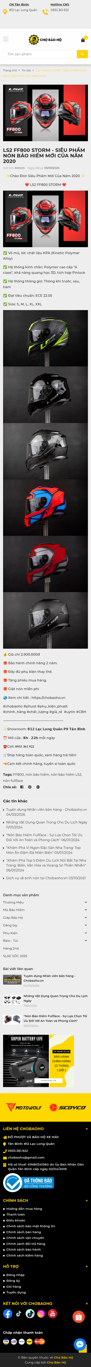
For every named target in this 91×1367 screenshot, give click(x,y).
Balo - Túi (10, 941)
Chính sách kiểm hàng (24, 1255)
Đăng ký (13, 1281)
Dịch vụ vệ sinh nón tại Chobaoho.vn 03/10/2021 (46, 878)
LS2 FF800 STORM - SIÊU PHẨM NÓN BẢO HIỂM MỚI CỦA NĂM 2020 (44, 155)
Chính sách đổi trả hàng (25, 1244)
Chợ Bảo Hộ (56, 1362)
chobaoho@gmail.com (26, 1157)
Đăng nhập (15, 1275)
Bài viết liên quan (18, 969)
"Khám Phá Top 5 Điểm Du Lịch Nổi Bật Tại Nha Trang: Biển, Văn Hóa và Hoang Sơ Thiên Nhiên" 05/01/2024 (46, 865)
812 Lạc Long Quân (23, 10)
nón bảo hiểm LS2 (66, 775)
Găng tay (10, 925)
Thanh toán (15, 1214)
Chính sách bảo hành (23, 1249)
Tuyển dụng (16, 1292)
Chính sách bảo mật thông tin (30, 1226)
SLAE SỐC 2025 (15, 956)
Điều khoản (15, 1220)
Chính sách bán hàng (23, 1232)
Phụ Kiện (10, 933)
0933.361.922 (60, 10)
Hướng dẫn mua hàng (24, 1209)
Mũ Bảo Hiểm (14, 910)
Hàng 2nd (11, 948)
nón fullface (13, 781)
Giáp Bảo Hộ (13, 918)
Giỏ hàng (13, 1287)
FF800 (18, 775)
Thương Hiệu (13, 902)
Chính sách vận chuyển (25, 1238)
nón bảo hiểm (37, 775)
